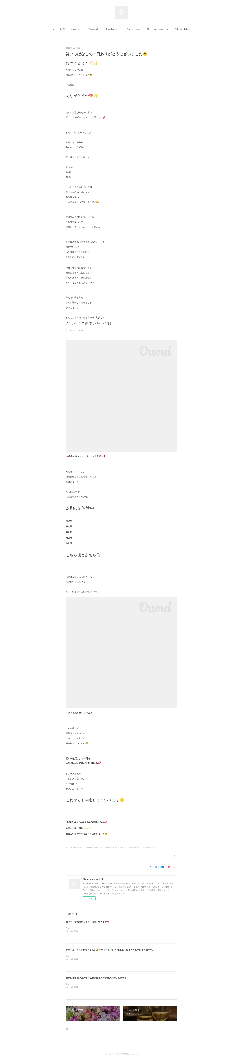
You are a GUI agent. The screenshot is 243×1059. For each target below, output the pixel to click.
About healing (77, 29)
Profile (63, 29)
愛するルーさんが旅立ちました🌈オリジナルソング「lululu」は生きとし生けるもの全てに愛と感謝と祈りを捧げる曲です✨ (126, 950)
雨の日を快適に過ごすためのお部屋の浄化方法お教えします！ (96, 978)
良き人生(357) (150, 847)
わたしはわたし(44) (101, 847)
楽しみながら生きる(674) (117, 847)
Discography (94, 29)
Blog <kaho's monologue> (158, 29)
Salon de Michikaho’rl (184, 29)
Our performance (134, 29)
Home (52, 29)
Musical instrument (113, 29)
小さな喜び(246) (71, 847)
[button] (52, 29)
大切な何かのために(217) (136, 847)
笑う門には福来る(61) (85, 847)
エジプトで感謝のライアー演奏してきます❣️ (88, 922)
